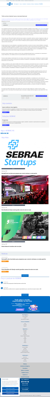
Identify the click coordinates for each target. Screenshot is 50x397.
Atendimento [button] (25, 345)
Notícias (25, 363)
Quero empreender (25, 316)
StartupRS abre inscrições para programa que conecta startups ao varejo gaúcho (19, 173)
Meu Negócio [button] (25, 314)
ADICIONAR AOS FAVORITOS (41, 95)
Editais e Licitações (12, 0)
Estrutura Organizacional (25, 358)
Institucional (7, 0)
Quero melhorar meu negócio (25, 319)
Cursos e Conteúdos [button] (25, 321)
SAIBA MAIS (4, 112)
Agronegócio (25, 330)
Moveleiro (25, 338)
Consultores (22, 0)
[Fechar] (18, 379)
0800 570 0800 (25, 383)
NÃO (27, 97)
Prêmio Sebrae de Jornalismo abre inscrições (11, 246)
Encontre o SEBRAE (17, 0)
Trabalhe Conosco (25, 372)
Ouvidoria (25, 348)
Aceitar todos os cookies (10, 388)
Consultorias (25, 324)
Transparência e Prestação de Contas (29, 0)
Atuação (25, 359)
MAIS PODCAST (25, 294)
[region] (10, 387)
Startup (25, 333)
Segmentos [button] (25, 328)
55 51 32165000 (25, 389)
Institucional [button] (25, 355)
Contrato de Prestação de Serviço (25, 352)
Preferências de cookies (10, 393)
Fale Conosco (25, 349)
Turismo (25, 341)
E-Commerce (25, 334)
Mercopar (25, 342)
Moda (25, 337)
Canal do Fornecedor (25, 376)
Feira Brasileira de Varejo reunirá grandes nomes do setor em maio (16, 209)
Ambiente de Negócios (25, 366)
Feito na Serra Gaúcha (42, 28)
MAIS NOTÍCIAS (25, 275)
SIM (23, 97)
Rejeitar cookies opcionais (10, 390)
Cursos (25, 323)
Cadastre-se (25, 374)
